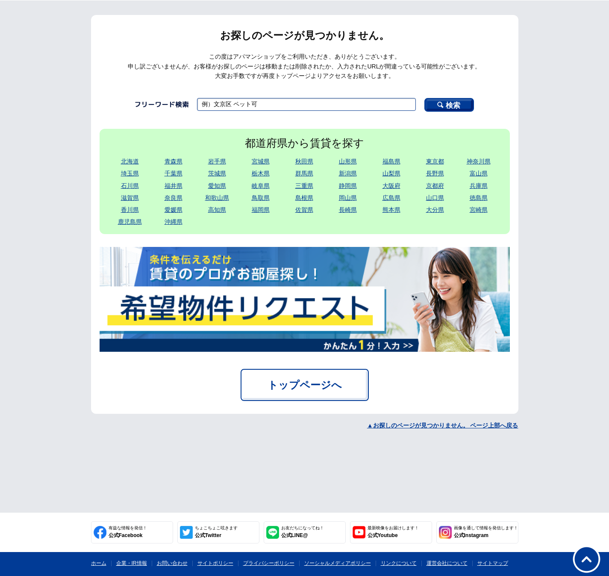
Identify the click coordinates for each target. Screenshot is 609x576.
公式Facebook (128, 532)
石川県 (130, 185)
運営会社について (447, 563)
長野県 (435, 173)
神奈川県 (479, 161)
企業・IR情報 (131, 563)
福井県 (173, 185)
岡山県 (348, 197)
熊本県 (391, 209)
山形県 (348, 161)
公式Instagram (486, 532)
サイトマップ (492, 563)
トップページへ (305, 385)
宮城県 (261, 161)
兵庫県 (479, 185)
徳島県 (479, 197)
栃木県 (261, 173)
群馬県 (304, 173)
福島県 (391, 161)
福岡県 (261, 209)
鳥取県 (261, 197)
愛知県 (217, 185)
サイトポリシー (215, 563)
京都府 (435, 185)
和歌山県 (217, 197)
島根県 (304, 197)
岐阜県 (261, 185)
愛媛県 (173, 209)
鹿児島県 (130, 221)
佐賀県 (304, 209)
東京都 (435, 161)
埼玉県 (130, 173)
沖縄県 (173, 221)
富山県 (479, 173)
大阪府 (391, 185)
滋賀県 (130, 197)
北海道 (130, 161)
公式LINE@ (302, 532)
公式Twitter (216, 532)
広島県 (391, 197)
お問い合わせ (172, 563)
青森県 (173, 161)
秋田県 (304, 161)
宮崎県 (479, 209)
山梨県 (391, 173)
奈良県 (173, 197)
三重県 (304, 185)
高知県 (217, 209)
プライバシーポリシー (268, 563)
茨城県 (217, 173)
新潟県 (348, 173)
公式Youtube (393, 532)
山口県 (435, 197)
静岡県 (348, 185)
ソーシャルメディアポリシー (337, 563)
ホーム (98, 563)
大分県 (435, 209)
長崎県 (348, 209)
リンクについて (399, 563)
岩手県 (217, 161)
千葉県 (173, 173)
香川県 (130, 209)
